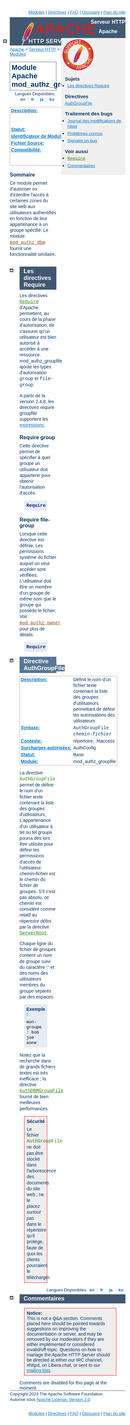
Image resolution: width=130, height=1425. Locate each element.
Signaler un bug (82, 140)
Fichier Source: (27, 143)
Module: (29, 761)
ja (42, 99)
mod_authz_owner (40, 623)
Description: (24, 110)
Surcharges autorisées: (46, 747)
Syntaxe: (30, 727)
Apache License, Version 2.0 (63, 1399)
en (22, 99)
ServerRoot (33, 933)
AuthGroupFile (78, 103)
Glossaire (91, 12)
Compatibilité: (26, 149)
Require (76, 158)
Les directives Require (88, 85)
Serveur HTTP (42, 49)
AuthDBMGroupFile (41, 1090)
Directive (36, 661)
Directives (57, 12)
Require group (37, 437)
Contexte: (31, 741)
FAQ (74, 12)
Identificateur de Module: (38, 136)
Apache (17, 49)
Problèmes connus (85, 133)
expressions (32, 425)
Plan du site (114, 12)
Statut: (18, 129)
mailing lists (38, 1370)
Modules (36, 12)
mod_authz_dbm (27, 242)
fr (33, 99)
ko (51, 99)
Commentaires (81, 165)
